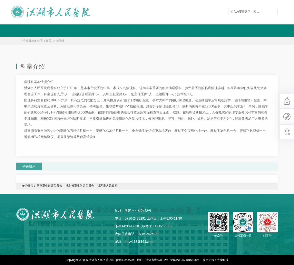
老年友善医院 (237, 30)
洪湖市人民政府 (107, 185)
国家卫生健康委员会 (49, 185)
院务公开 (84, 30)
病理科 (62, 40)
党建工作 (149, 30)
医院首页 (19, 30)
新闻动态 (62, 30)
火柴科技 (222, 260)
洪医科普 (258, 30)
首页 (51, 40)
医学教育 (193, 30)
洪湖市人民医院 (48, 12)
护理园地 (215, 30)
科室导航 (106, 30)
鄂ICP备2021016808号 (184, 260)
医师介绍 (128, 30)
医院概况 (41, 30)
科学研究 (171, 30)
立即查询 (274, 11)
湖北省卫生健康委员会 (80, 185)
